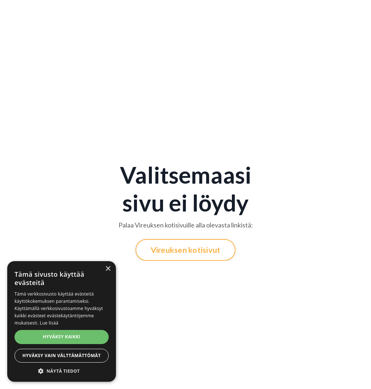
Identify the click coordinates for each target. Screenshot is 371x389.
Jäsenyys (33, 11)
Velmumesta (277, 11)
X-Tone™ (214, 16)
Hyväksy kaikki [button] (61, 337)
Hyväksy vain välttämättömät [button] (61, 355)
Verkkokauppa (318, 11)
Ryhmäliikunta (99, 11)
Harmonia (242, 11)
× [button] (108, 269)
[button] (61, 371)
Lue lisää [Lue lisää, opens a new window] (49, 323)
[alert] (61, 321)
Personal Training (135, 16)
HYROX (164, 11)
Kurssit (190, 11)
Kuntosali (63, 11)
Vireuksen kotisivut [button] (186, 250)
